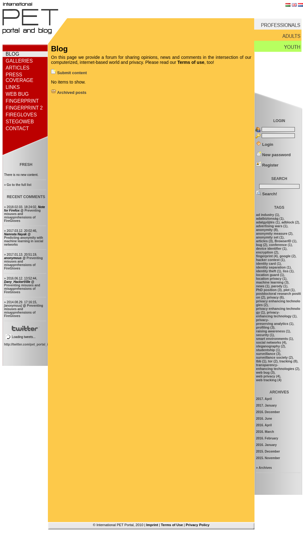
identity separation (271, 267)
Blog (12, 54)
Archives (265, 467)
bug (259, 245)
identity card (266, 263)
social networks (268, 342)
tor (270, 361)
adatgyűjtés (265, 222)
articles (262, 241)
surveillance (265, 354)
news (260, 286)
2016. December (268, 412)
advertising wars (269, 226)
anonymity (264, 230)
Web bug (17, 94)
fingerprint (264, 256)
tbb (258, 361)
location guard (267, 275)
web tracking (266, 380)
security (262, 335)
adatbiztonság (267, 218)
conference (278, 245)
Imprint (152, 525)
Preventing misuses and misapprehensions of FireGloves (22, 216)
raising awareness (270, 331)
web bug (263, 372)
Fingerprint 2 (24, 107)
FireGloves (21, 114)
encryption (264, 252)
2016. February (267, 438)
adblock (287, 222)
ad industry (265, 215)
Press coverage (19, 77)
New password (273, 154)
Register (267, 165)
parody (277, 286)
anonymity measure (271, 233)
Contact (17, 128)
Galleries (19, 61)
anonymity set (267, 237)
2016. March (265, 431)
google (285, 256)
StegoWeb (20, 121)
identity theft (266, 271)
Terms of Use (172, 525)
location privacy (268, 278)
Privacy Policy (197, 525)
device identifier (268, 248)
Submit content (69, 72)
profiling (263, 327)
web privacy (265, 376)
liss (286, 271)
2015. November (268, 458)
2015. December (268, 451)
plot (287, 290)
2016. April (264, 425)
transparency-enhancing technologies (275, 367)
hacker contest (268, 260)
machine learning (270, 282)
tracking (286, 361)
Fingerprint (22, 101)
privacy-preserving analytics (272, 321)
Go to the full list (19, 185)
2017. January (266, 405)
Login (264, 144)
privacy (273, 297)
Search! (266, 194)
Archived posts (68, 92)
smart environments (272, 339)
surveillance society (272, 357)
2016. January (266, 445)
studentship (265, 350)
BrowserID (283, 241)
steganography (268, 346)
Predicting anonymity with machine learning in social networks (23, 241)
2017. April (264, 399)
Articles (17, 67)
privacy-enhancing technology (273, 314)
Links (13, 87)
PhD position (266, 290)
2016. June (264, 418)
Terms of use (190, 62)
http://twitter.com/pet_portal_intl (28, 344)
